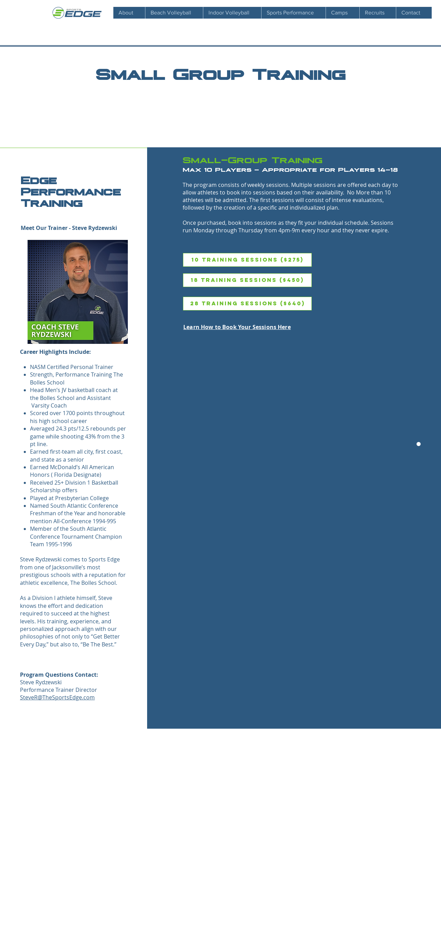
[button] (377, 13)
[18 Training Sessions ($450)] (247, 280)
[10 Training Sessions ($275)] (247, 260)
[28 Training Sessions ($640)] (247, 303)
